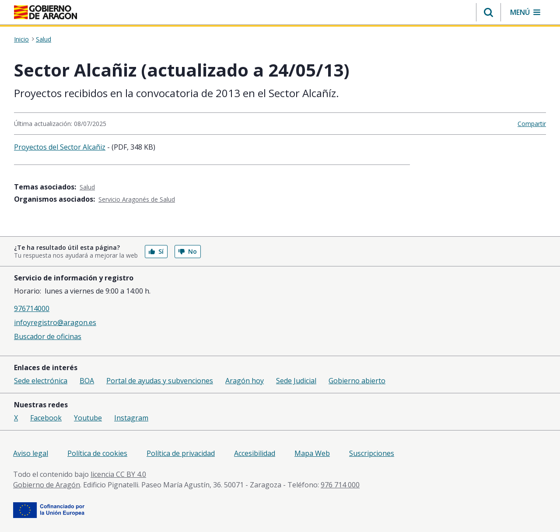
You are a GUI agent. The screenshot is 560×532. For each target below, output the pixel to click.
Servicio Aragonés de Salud (136, 199)
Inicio (21, 39)
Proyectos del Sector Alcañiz (59, 147)
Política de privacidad (181, 453)
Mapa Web (312, 453)
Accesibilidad (254, 453)
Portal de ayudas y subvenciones (159, 380)
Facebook (46, 418)
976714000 (31, 308)
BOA (87, 380)
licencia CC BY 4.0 (118, 474)
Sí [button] (156, 251)
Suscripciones (371, 453)
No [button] (187, 251)
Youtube (88, 418)
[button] (488, 12)
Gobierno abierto (357, 380)
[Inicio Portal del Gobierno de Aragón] (45, 12)
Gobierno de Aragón (46, 485)
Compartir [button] (532, 123)
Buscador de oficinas (47, 336)
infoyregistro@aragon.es (55, 322)
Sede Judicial (296, 380)
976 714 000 (340, 485)
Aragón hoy (244, 380)
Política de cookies (97, 453)
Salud (43, 39)
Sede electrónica (40, 380)
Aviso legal (30, 453)
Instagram (131, 418)
